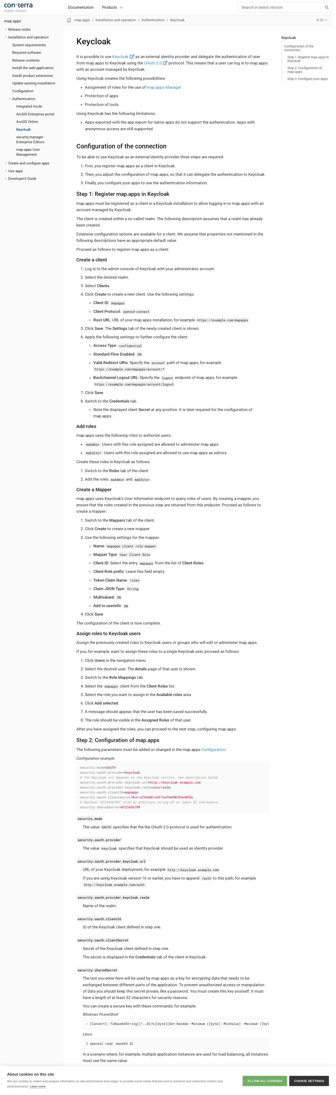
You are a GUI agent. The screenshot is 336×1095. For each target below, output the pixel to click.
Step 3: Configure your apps (307, 79)
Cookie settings (309, 1080)
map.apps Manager (164, 87)
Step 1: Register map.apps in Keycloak (308, 59)
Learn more (38, 1086)
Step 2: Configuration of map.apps (304, 70)
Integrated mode (29, 106)
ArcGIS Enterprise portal (35, 114)
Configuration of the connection (299, 48)
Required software (26, 52)
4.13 (319, 20)
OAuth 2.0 (156, 63)
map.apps (12, 21)
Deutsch (21, 11)
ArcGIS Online (27, 122)
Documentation (81, 7)
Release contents (26, 60)
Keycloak (23, 129)
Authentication (23, 99)
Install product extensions (32, 76)
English (9, 11)
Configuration (22, 91)
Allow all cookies (264, 1080)
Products (109, 7)
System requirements (29, 45)
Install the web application (33, 68)
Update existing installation (33, 83)
